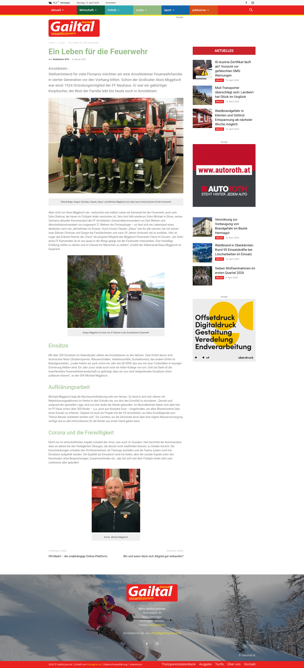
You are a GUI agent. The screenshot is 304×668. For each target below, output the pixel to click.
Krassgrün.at (94, 664)
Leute (141, 10)
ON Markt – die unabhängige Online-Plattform (77, 556)
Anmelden (111, 2)
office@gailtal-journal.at (166, 633)
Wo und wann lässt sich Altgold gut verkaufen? (153, 556)
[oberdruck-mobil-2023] (224, 360)
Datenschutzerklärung (116, 664)
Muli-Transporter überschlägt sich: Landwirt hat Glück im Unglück (234, 92)
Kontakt (250, 664)
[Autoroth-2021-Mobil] (224, 205)
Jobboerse (200, 10)
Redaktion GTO (61, 59)
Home (51, 42)
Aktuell (57, 10)
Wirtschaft (88, 10)
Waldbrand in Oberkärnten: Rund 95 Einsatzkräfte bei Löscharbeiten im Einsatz (234, 249)
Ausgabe (205, 664)
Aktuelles (224, 50)
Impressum (136, 664)
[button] (251, 10)
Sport (169, 10)
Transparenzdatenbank (178, 664)
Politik (113, 10)
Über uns (234, 664)
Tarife (219, 664)
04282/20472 (157, 625)
